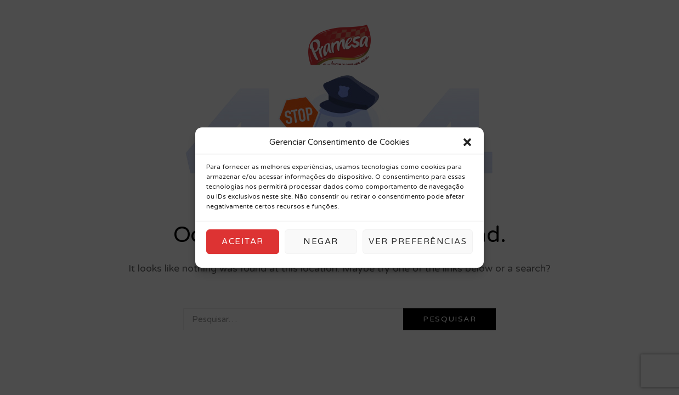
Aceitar (243, 241)
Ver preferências (418, 241)
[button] (467, 142)
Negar (320, 241)
